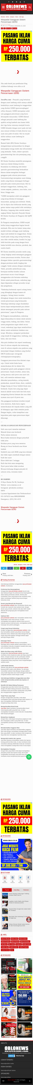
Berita (15, 564)
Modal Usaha (26, 944)
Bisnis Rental (15, 941)
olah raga (29, 564)
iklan (12, 950)
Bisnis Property (6, 941)
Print (8, 28)
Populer (7, 890)
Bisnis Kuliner (23, 938)
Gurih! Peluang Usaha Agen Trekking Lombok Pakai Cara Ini (19, 894)
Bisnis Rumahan (25, 941)
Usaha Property (23, 947)
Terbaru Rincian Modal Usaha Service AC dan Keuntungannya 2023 (19, 924)
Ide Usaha (11, 944)
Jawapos (20, 564)
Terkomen (26, 890)
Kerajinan (18, 944)
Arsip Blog (16, 890)
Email (14, 28)
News (24, 564)
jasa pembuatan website (15, 591)
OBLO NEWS (11, 1080)
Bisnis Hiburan (6, 938)
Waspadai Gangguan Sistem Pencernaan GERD (15, 92)
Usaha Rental (5, 950)
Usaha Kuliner (14, 947)
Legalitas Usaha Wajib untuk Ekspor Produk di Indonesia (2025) (19, 902)
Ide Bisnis (4, 944)
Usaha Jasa (5, 947)
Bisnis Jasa (14, 938)
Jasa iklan (4, 708)
